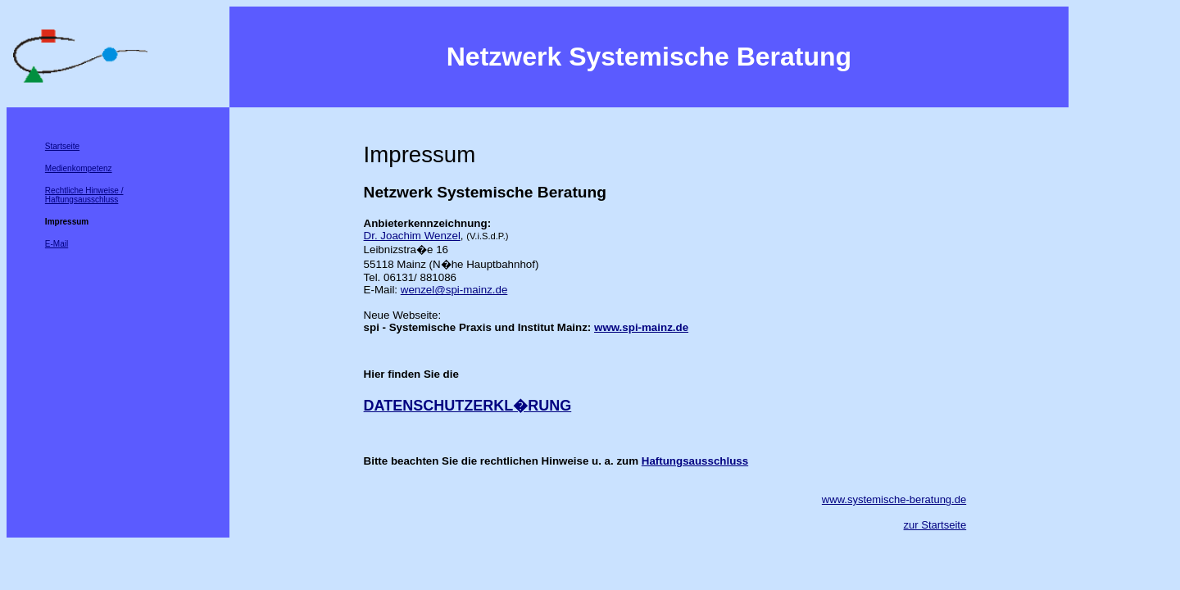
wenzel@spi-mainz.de (454, 290)
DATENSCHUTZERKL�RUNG (468, 405)
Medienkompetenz (78, 168)
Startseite (62, 146)
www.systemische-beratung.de (894, 499)
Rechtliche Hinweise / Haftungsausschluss (84, 195)
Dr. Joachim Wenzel (412, 235)
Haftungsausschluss (695, 461)
